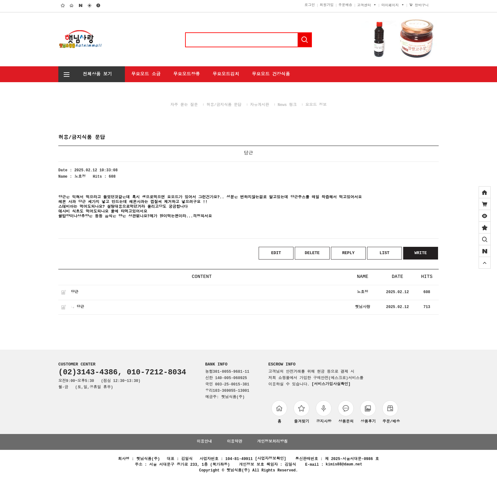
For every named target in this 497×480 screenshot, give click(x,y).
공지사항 (324, 413)
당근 (74, 292)
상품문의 (346, 413)
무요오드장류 (186, 74)
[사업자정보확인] (270, 459)
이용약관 (234, 442)
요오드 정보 (315, 105)
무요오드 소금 (145, 74)
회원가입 (327, 6)
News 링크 (287, 105)
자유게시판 (259, 105)
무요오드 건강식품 (271, 74)
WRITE (420, 253)
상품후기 (368, 413)
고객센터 (367, 6)
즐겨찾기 (301, 413)
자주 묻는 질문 (184, 105)
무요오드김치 (225, 74)
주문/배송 (391, 413)
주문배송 (345, 6)
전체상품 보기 (85, 73)
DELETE (312, 253)
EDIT (276, 253)
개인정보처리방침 (272, 442)
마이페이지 (392, 6)
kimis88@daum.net (344, 465)
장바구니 (422, 6)
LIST (384, 253)
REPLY (348, 253)
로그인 (310, 6)
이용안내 (204, 442)
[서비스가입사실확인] (331, 385)
